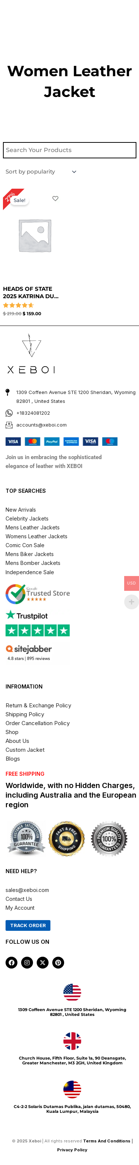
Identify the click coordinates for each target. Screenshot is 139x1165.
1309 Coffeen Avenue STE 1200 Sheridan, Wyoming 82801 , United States (72, 1012)
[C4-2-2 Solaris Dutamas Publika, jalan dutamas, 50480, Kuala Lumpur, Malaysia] (72, 1089)
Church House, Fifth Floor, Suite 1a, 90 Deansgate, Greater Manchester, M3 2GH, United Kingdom (72, 1060)
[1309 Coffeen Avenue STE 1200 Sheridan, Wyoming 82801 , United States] (72, 992)
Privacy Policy (73, 1149)
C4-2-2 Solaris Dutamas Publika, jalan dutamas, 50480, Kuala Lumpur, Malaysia (72, 1109)
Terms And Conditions (106, 1141)
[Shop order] (40, 172)
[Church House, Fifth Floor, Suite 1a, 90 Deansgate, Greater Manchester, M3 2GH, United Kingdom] (72, 1041)
